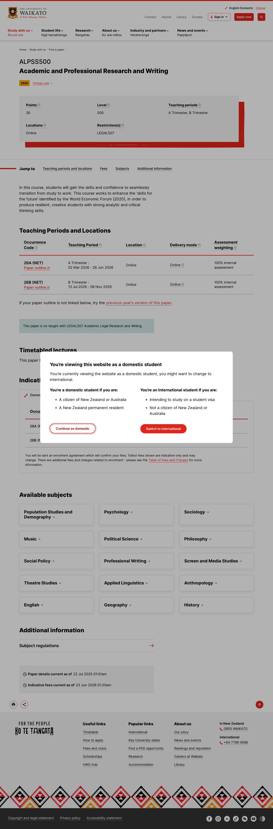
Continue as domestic (73, 429)
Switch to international (163, 429)
